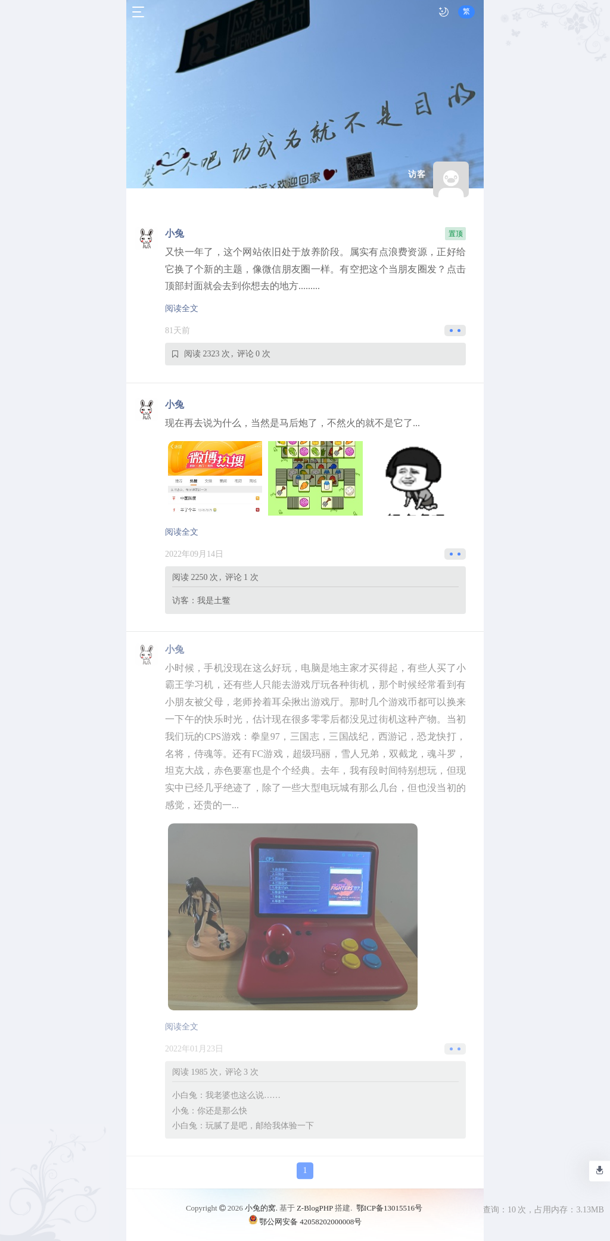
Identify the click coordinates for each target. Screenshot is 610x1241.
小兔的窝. (261, 1207)
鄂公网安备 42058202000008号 (305, 1221)
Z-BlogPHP (315, 1207)
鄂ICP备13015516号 (389, 1207)
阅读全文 (181, 308)
